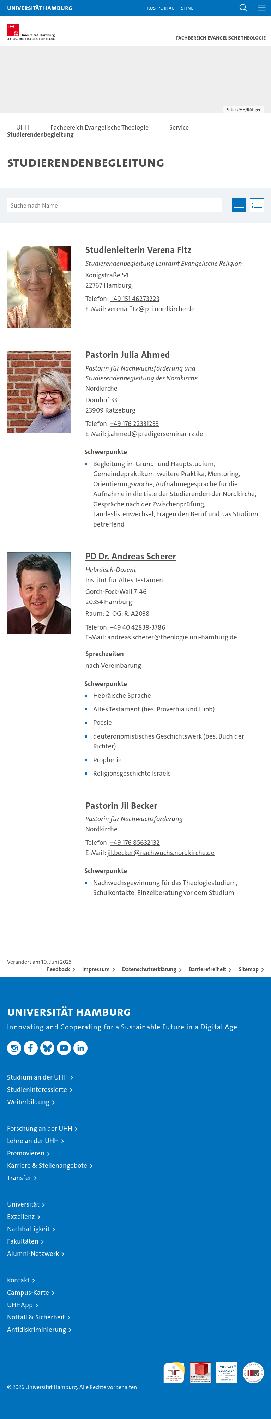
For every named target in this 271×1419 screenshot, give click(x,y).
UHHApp (20, 1304)
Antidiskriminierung (36, 1329)
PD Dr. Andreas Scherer (130, 556)
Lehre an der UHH (33, 1140)
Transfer (19, 1177)
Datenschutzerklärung (149, 969)
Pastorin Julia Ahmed (127, 355)
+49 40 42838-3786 (137, 627)
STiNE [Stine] (187, 7)
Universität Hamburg (39, 7)
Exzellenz (21, 1216)
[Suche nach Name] (114, 205)
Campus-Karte (28, 1292)
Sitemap (249, 969)
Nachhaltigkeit (28, 1229)
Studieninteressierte (37, 1089)
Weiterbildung (28, 1102)
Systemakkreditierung (253, 1366)
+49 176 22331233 (134, 423)
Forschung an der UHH (39, 1128)
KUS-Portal (160, 7)
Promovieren (25, 1153)
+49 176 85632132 (135, 842)
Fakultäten (22, 1241)
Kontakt (18, 1280)
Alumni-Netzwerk (33, 1253)
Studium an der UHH (37, 1077)
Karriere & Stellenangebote (47, 1165)
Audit (196, 1366)
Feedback (58, 969)
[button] (243, 8)
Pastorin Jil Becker (121, 806)
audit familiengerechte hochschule (174, 1372)
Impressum (96, 969)
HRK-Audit (223, 1369)
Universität (23, 1204)
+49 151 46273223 (134, 298)
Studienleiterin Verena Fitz (138, 250)
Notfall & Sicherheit (36, 1317)
